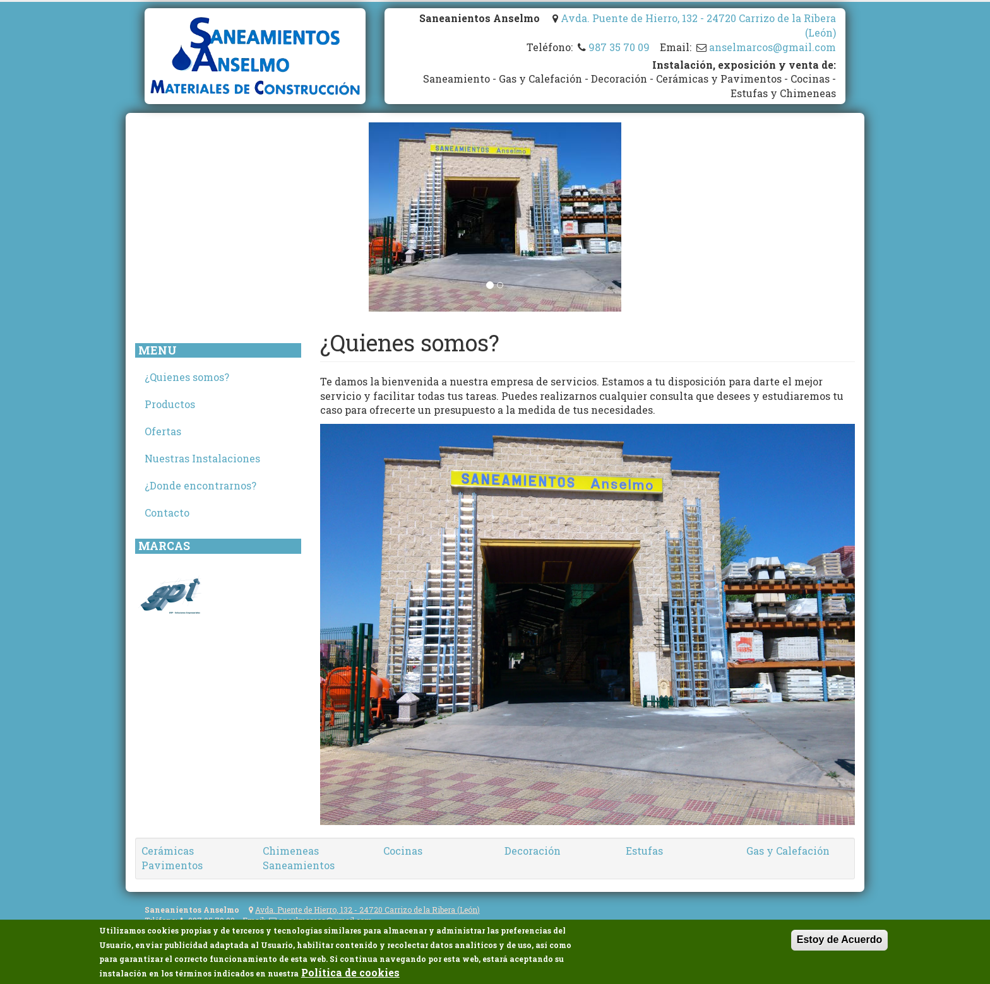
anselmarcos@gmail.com (772, 47)
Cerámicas (167, 850)
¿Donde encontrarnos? (200, 485)
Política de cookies (350, 973)
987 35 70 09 (619, 47)
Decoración (532, 850)
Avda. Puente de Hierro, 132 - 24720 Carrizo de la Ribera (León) (367, 910)
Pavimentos (172, 865)
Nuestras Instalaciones (202, 458)
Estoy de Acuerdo (839, 940)
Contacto (167, 512)
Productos (170, 404)
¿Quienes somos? (187, 377)
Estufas (644, 850)
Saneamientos (299, 865)
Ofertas (163, 431)
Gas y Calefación (788, 850)
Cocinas (402, 850)
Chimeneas (291, 850)
